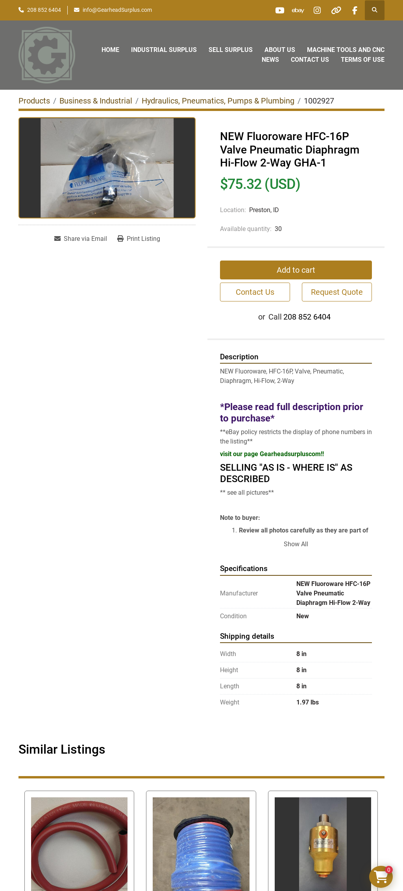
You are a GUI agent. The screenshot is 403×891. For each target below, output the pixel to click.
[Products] (34, 100)
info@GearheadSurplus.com (117, 10)
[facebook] (354, 10)
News (270, 59)
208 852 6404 (44, 10)
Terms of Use (363, 59)
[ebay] (294, 10)
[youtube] (274, 10)
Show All (296, 544)
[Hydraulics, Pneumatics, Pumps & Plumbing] (218, 100)
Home (110, 50)
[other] (334, 10)
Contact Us (310, 59)
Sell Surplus (231, 50)
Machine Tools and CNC (346, 50)
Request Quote (337, 292)
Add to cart (296, 270)
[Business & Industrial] (95, 100)
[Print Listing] (138, 238)
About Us (279, 50)
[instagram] (314, 10)
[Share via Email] (80, 238)
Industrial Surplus (164, 50)
